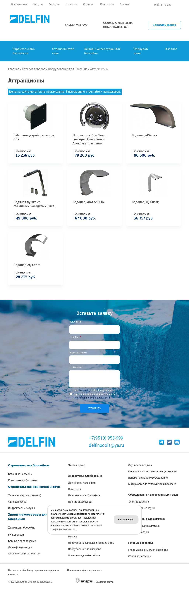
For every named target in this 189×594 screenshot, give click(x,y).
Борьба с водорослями (22, 540)
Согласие (84, 390)
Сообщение (75, 367)
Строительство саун (63, 51)
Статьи (125, 4)
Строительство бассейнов (24, 51)
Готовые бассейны (140, 542)
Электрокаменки (138, 501)
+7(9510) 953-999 (106, 438)
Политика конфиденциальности (84, 570)
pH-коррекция (16, 534)
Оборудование (141, 51)
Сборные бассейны (140, 556)
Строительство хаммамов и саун (34, 487)
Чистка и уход (76, 465)
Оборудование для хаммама (146, 518)
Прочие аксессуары (80, 501)
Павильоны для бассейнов (84, 495)
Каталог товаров (33, 69)
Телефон (74, 337)
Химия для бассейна (21, 527)
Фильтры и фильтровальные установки (152, 471)
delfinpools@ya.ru (106, 445)
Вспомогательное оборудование (148, 477)
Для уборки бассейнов (82, 482)
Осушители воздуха (140, 465)
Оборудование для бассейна (67, 69)
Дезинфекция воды (20, 547)
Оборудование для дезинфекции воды (91, 542)
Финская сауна (17, 501)
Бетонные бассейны (20, 473)
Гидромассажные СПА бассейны (148, 549)
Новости (71, 4)
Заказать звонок (164, 25)
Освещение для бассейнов (84, 555)
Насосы (73, 536)
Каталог (171, 49)
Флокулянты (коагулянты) (24, 553)
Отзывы (88, 4)
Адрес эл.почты (78, 352)
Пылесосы (74, 489)
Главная (13, 69)
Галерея (54, 4)
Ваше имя (75, 321)
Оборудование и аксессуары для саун (153, 494)
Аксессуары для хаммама (144, 525)
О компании (19, 4)
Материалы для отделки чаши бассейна (152, 483)
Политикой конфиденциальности (92, 397)
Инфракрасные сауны (21, 508)
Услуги (38, 4)
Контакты (107, 4)
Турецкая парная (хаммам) (24, 495)
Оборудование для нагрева (84, 549)
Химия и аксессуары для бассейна (102, 51)
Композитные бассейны (22, 480)
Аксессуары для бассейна (85, 475)
